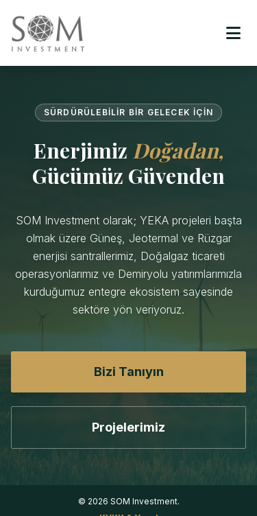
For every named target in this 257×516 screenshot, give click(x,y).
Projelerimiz (128, 427)
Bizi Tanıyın (129, 371)
